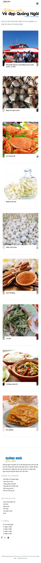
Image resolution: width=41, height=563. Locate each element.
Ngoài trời (6, 506)
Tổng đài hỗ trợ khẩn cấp (10, 486)
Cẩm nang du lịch (8, 488)
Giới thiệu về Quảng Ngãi (10, 479)
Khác (4, 513)
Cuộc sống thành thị (9, 502)
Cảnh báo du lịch (8, 482)
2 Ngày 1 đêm (7, 527)
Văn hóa (5, 504)
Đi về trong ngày (8, 524)
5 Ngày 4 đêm (7, 534)
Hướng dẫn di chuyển (9, 484)
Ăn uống (5, 509)
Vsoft (25, 558)
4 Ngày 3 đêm (7, 531)
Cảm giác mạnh (7, 511)
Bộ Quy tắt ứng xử (8, 491)
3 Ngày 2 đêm (7, 529)
